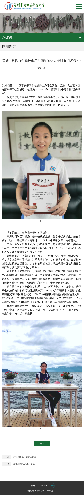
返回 (42, 443)
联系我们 (32, 486)
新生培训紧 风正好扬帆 (24, 464)
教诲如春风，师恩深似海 (24, 457)
